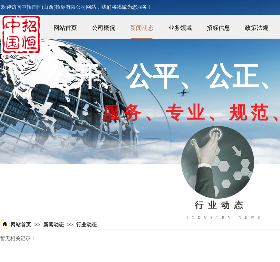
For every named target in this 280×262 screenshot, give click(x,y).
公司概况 (103, 28)
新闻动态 (141, 28)
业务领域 (180, 28)
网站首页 (65, 28)
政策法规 (256, 28)
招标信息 (218, 28)
